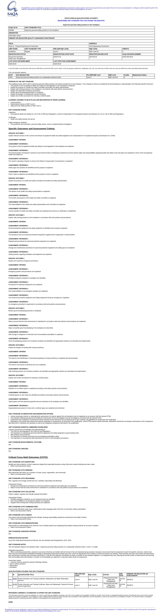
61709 (15, 584)
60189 (15, 579)
